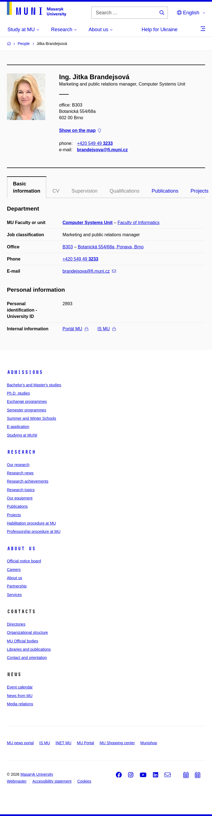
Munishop (148, 743)
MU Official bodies (22, 641)
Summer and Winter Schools (31, 418)
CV (55, 191)
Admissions (25, 372)
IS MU (106, 328)
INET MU (63, 743)
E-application (18, 426)
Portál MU (75, 328)
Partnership (17, 586)
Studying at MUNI (22, 435)
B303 (68, 246)
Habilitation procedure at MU (31, 523)
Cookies (84, 781)
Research (21, 452)
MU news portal (20, 743)
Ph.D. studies (18, 393)
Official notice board (24, 561)
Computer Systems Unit (88, 222)
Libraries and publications (29, 649)
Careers (14, 569)
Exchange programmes (27, 401)
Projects (14, 515)
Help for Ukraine (159, 29)
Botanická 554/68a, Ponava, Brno (111, 246)
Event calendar (20, 687)
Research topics (21, 490)
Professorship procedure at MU (33, 531)
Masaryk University (36, 774)
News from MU (20, 695)
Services (14, 594)
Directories (16, 624)
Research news (20, 473)
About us (21, 549)
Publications (165, 191)
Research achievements (27, 481)
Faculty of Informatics (139, 222)
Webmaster (16, 781)
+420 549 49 (95, 143)
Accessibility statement (51, 781)
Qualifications (124, 191)
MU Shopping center (117, 743)
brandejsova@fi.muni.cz (102, 149)
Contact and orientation (27, 657)
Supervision (84, 191)
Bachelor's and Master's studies (34, 385)
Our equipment (20, 498)
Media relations (20, 704)
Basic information (26, 187)
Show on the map (80, 130)
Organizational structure (27, 632)
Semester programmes (26, 410)
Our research (18, 465)
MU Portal (85, 743)
